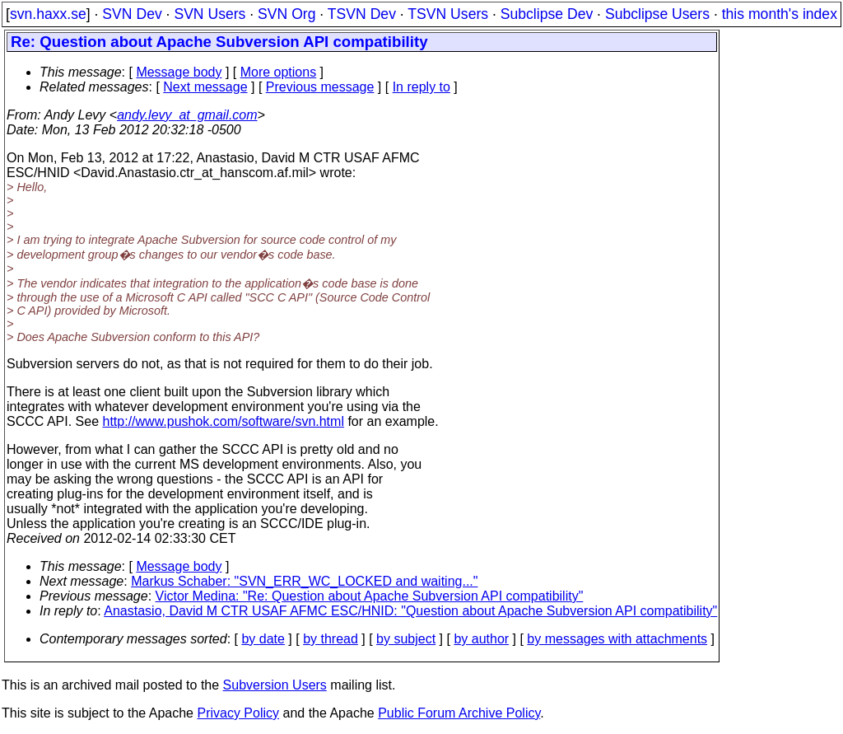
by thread (330, 639)
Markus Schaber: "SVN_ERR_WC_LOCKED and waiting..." (304, 581)
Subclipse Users (657, 14)
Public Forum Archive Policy (459, 713)
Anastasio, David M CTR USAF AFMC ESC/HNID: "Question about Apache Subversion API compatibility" (410, 611)
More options (278, 72)
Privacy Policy (238, 713)
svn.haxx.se (48, 14)
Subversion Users (275, 685)
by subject (405, 639)
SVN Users (209, 14)
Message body (178, 72)
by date (262, 639)
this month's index (779, 14)
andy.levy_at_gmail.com (187, 115)
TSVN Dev (362, 14)
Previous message (320, 87)
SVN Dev (131, 14)
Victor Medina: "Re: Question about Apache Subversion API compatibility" (370, 596)
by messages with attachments (617, 639)
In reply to (421, 87)
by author (481, 639)
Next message (205, 87)
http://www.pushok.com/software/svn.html (223, 421)
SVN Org (286, 14)
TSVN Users (448, 14)
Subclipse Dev (547, 14)
